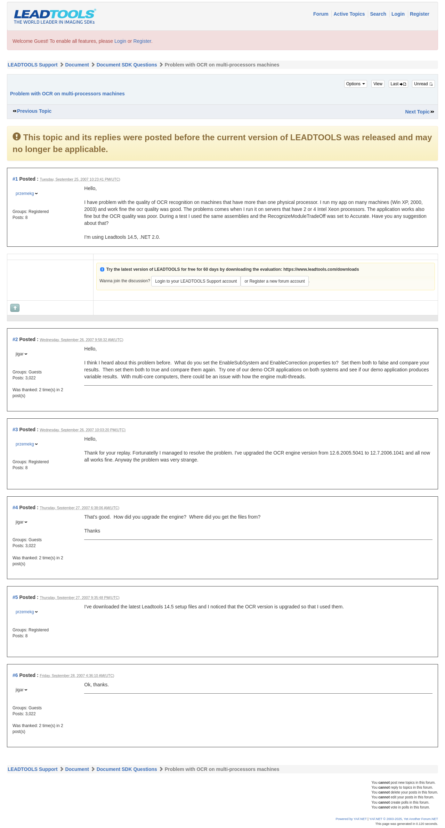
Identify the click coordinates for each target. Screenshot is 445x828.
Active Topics (349, 14)
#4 (15, 507)
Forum (321, 14)
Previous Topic (34, 111)
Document (77, 65)
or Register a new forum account (274, 281)
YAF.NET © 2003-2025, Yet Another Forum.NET (403, 819)
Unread (423, 83)
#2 (15, 339)
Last (398, 83)
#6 (15, 675)
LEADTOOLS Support (33, 65)
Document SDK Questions (127, 65)
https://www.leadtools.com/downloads (321, 269)
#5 (15, 597)
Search (379, 14)
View (377, 83)
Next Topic (417, 112)
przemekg (25, 193)
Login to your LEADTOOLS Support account (196, 281)
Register (419, 14)
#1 (15, 179)
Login (398, 14)
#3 (15, 429)
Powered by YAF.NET (351, 819)
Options (355, 83)
